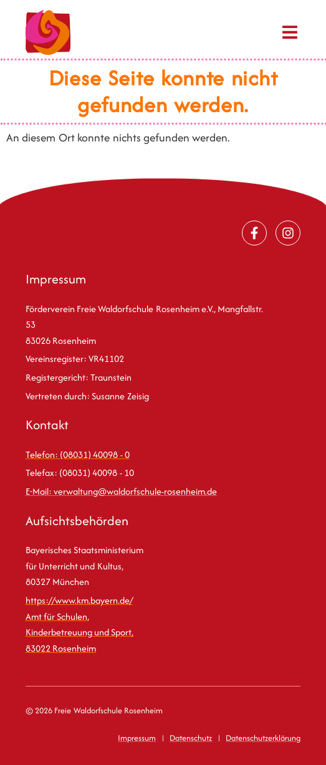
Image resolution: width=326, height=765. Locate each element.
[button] (289, 33)
